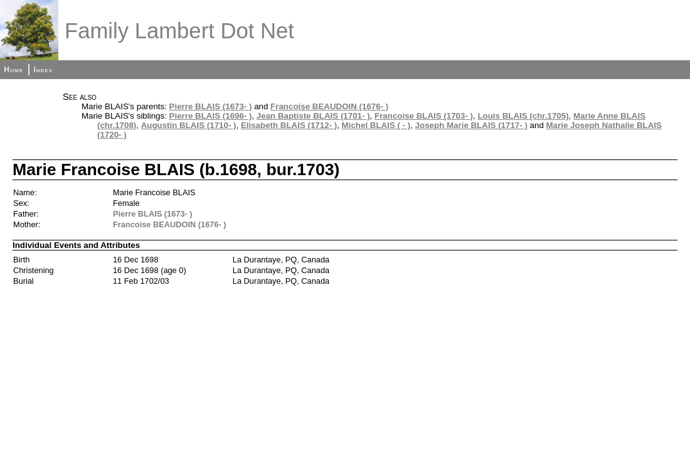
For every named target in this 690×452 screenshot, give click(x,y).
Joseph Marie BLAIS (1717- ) (471, 125)
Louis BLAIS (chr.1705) (522, 116)
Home (13, 69)
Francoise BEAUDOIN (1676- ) (329, 106)
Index (43, 69)
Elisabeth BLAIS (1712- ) (289, 125)
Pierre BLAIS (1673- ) (210, 106)
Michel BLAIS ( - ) (376, 125)
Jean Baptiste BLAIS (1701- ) (313, 116)
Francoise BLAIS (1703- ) (423, 116)
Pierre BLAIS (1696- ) (210, 116)
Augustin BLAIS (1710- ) (188, 125)
